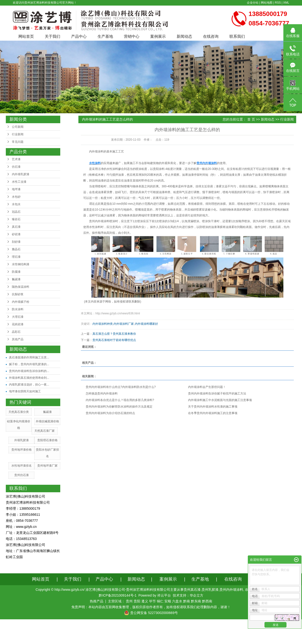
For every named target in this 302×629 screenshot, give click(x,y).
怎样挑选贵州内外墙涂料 (102, 393)
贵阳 (137, 601)
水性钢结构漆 (20, 264)
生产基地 (105, 36)
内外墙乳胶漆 (20, 174)
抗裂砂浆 (17, 294)
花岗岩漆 (17, 324)
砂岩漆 (16, 234)
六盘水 (177, 601)
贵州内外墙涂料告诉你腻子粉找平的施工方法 (217, 393)
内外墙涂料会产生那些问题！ (207, 387)
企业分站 (252, 2)
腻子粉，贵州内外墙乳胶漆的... (29, 364)
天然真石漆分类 (18, 412)
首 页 (251, 119)
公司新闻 (17, 127)
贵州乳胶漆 (210, 589)
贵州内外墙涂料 (99, 221)
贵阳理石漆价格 (47, 440)
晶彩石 (16, 331)
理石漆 (16, 256)
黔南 (186, 601)
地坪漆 (16, 189)
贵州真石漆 (192, 589)
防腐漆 (16, 271)
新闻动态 (184, 36)
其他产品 (17, 339)
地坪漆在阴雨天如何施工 (25, 391)
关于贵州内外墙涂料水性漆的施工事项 (212, 406)
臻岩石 (16, 219)
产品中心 (79, 36)
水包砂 (16, 196)
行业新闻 (17, 134)
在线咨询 (211, 36)
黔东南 (196, 601)
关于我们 (52, 36)
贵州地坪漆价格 (21, 449)
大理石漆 (17, 316)
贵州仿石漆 (21, 475)
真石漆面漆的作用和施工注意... (29, 357)
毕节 (152, 601)
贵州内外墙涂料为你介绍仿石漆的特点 (110, 413)
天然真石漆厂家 (44, 430)
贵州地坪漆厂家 (47, 465)
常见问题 (17, 142)
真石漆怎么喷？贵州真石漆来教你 (114, 333)
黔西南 (207, 601)
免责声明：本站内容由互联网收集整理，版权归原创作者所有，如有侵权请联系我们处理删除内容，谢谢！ (151, 607)
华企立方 (196, 595)
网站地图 (266, 2)
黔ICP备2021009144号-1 (117, 595)
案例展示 (158, 36)
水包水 (16, 204)
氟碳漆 (16, 279)
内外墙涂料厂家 (123, 324)
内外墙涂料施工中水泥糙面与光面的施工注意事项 (220, 400)
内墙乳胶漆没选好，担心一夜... (29, 384)
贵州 (129, 601)
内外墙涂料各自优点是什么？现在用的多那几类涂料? (120, 400)
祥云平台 (164, 595)
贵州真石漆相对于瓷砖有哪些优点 (114, 340)
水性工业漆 (19, 181)
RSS (278, 2)
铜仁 (160, 601)
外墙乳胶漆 (21, 440)
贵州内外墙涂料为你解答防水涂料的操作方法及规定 (119, 406)
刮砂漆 (16, 241)
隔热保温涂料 (20, 286)
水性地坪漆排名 (21, 465)
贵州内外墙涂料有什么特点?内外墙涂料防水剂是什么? (121, 387)
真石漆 (16, 226)
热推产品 (96, 601)
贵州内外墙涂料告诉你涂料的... (29, 371)
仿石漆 (16, 166)
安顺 (167, 601)
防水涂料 (17, 309)
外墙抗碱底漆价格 (47, 421)
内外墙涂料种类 (102, 324)
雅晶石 (16, 249)
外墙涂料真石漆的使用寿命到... (29, 377)
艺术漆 (16, 159)
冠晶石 (16, 211)
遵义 (144, 601)
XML (286, 2)
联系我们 (237, 36)
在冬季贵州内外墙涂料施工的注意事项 (212, 413)
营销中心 (131, 36)
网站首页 (26, 36)
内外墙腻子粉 (20, 301)
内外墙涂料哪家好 (146, 324)
